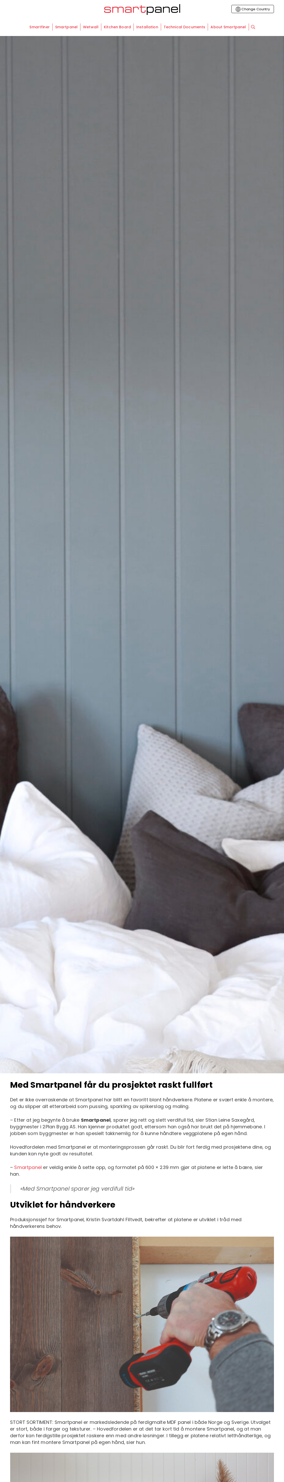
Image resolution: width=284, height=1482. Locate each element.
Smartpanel (28, 1167)
